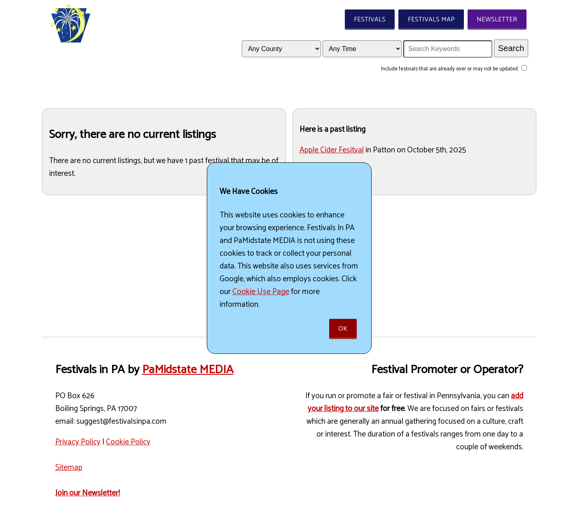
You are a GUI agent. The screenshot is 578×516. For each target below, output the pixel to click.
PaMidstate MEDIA (188, 370)
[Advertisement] (164, 259)
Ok (342, 328)
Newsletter (497, 19)
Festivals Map (431, 19)
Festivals (370, 19)
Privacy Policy (78, 442)
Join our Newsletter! (87, 493)
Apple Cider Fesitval (332, 150)
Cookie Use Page (260, 291)
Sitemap (68, 467)
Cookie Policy (128, 442)
